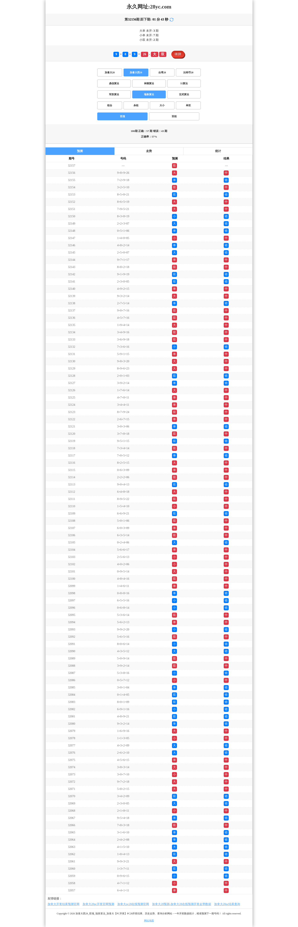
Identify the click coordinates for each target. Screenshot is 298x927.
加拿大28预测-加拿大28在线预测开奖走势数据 (181, 904)
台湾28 (162, 72)
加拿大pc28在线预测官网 (133, 904)
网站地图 (149, 920)
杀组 (135, 105)
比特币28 (188, 72)
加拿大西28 (136, 72)
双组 (174, 116)
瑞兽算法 (149, 94)
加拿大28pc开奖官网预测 (98, 904)
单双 (188, 105)
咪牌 (178, 54)
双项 (122, 116)
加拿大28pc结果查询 (227, 904)
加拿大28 (110, 72)
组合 (109, 105)
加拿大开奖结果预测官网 (63, 904)
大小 (162, 105)
